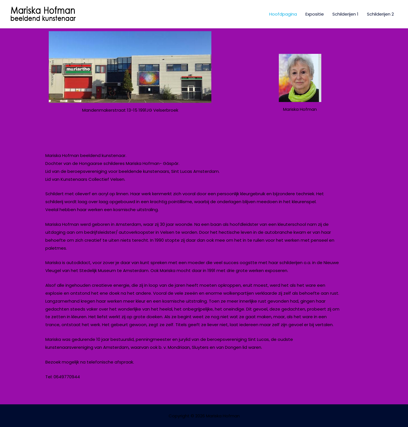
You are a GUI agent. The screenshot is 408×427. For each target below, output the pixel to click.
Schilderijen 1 (345, 14)
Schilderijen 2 (380, 14)
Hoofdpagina (283, 14)
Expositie (314, 14)
